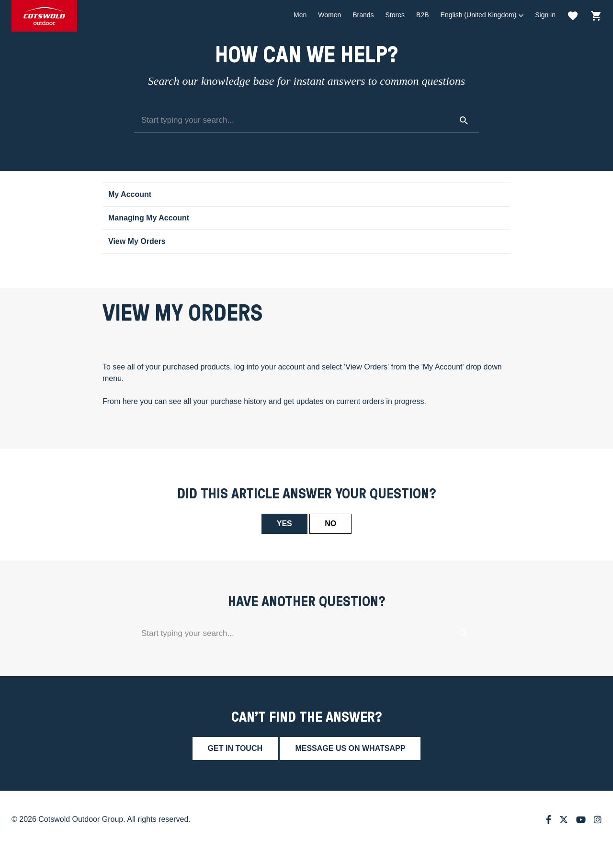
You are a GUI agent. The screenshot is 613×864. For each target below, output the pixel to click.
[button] (482, 15)
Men (300, 15)
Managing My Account (148, 218)
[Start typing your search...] (306, 121)
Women (329, 15)
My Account (129, 194)
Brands (363, 15)
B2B (422, 15)
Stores (395, 15)
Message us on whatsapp (350, 748)
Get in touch (235, 748)
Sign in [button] (545, 15)
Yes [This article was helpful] (284, 523)
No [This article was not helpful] (330, 523)
